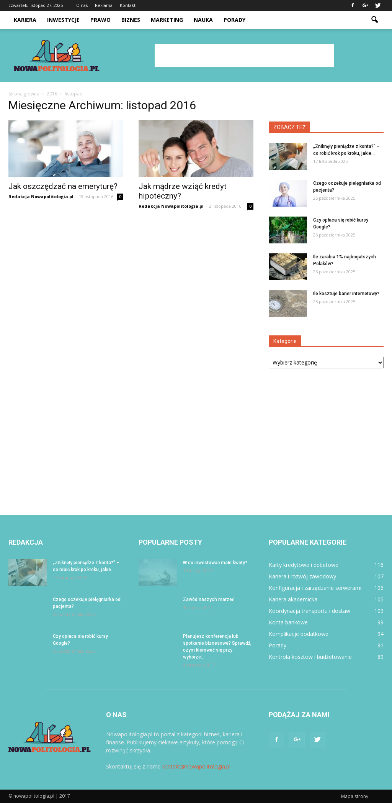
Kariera (25, 19)
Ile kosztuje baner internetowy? (346, 293)
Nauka (203, 19)
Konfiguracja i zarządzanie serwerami (315, 587)
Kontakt (128, 5)
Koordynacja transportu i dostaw (309, 610)
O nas (82, 5)
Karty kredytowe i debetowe (303, 564)
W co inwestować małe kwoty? (215, 562)
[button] (374, 20)
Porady (234, 19)
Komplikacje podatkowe (298, 633)
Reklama (104, 5)
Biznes (130, 19)
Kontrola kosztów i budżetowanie (310, 656)
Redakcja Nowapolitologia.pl (41, 196)
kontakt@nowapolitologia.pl (196, 766)
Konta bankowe (288, 622)
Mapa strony (354, 796)
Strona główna (23, 93)
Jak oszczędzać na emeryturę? (63, 186)
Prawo (100, 19)
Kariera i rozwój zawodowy (302, 576)
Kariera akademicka (293, 599)
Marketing (167, 19)
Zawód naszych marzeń (209, 599)
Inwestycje (63, 19)
